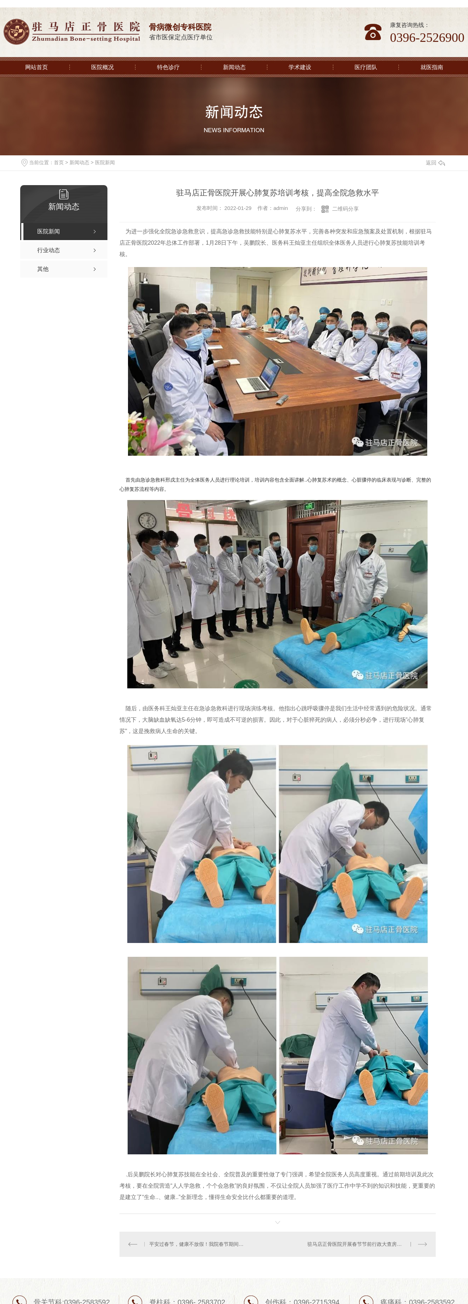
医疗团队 (366, 67)
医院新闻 (105, 162)
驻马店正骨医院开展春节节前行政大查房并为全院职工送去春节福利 (367, 1244)
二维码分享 (345, 209)
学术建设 (300, 67)
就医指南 (431, 67)
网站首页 (36, 67)
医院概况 (102, 67)
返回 (435, 163)
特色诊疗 (168, 67)
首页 (59, 162)
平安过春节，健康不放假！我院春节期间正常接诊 (198, 1244)
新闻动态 (234, 67)
